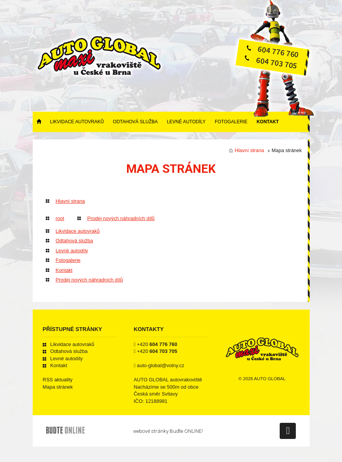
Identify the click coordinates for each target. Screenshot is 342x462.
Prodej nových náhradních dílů (121, 218)
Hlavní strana (249, 150)
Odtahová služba (135, 121)
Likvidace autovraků (77, 121)
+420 (157, 344)
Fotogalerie (231, 121)
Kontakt (268, 121)
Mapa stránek (58, 387)
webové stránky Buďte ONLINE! (168, 431)
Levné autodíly (186, 121)
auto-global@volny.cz (160, 365)
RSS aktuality (58, 380)
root (60, 218)
